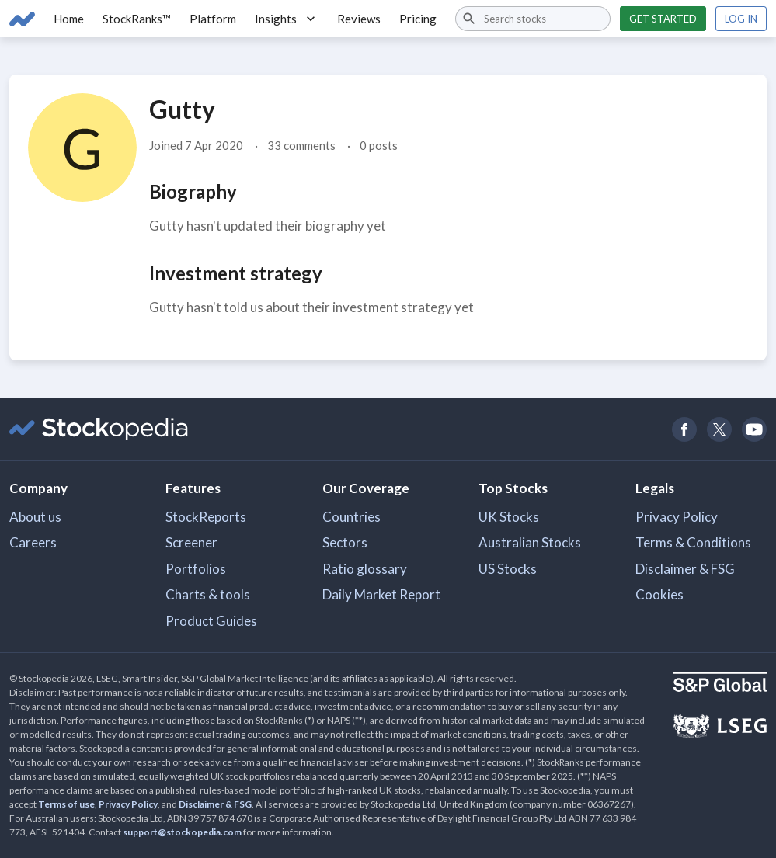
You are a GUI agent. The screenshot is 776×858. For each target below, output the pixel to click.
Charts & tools (207, 594)
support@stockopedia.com (182, 832)
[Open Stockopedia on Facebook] (684, 429)
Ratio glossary (364, 569)
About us (35, 517)
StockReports (205, 517)
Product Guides (211, 621)
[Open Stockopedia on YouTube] (754, 429)
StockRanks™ (137, 19)
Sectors (344, 542)
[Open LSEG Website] (720, 728)
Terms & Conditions (693, 542)
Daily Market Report (381, 594)
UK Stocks (508, 517)
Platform (213, 19)
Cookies (659, 594)
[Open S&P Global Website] (720, 684)
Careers (33, 542)
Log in (741, 18)
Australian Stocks (529, 542)
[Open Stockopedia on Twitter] (719, 429)
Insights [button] (286, 18)
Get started (663, 18)
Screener (191, 542)
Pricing (418, 19)
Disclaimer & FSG (685, 569)
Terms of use (66, 804)
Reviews (359, 19)
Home (69, 19)
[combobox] (533, 18)
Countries (351, 517)
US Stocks (507, 569)
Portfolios (195, 569)
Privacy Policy (676, 517)
